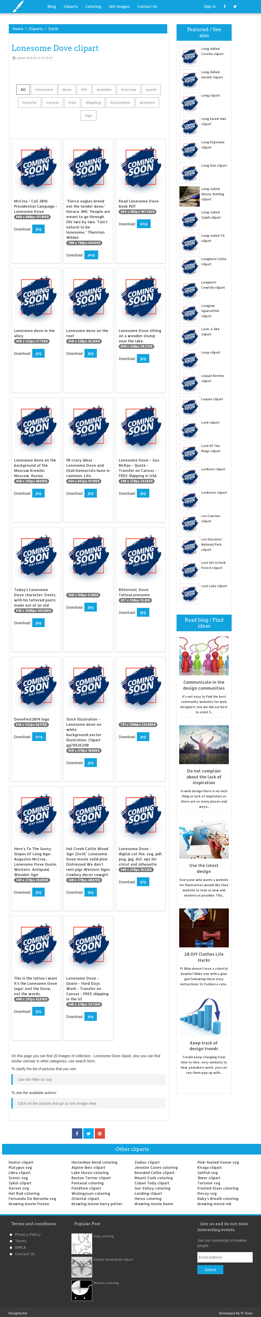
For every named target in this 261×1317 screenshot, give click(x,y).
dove (67, 89)
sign (88, 115)
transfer (29, 102)
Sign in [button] (210, 6)
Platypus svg (20, 1165)
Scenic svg (18, 1175)
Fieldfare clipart (86, 1185)
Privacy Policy (28, 1232)
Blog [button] (52, 6)
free (72, 102)
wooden (104, 89)
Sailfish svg (207, 1170)
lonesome (44, 89)
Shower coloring (106, 1280)
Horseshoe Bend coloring (94, 1159)
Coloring (93, 6)
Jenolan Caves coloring (156, 1165)
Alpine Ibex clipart (88, 1165)
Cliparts (71, 6)
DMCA (20, 1245)
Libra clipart (20, 1170)
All (23, 89)
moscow (128, 89)
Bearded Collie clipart (155, 1170)
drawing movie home (154, 1201)
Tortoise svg (208, 1180)
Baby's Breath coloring (217, 1196)
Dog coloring (103, 1233)
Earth (53, 28)
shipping (93, 102)
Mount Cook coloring (154, 1175)
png (91, 255)
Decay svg (207, 1191)
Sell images (119, 6)
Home (18, 28)
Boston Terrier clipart (91, 1175)
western (147, 102)
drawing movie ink (214, 1201)
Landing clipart (148, 1191)
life (84, 89)
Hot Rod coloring (24, 1191)
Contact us (25, 1251)
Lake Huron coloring (90, 1170)
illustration (120, 102)
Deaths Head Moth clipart (113, 1257)
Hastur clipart (21, 1159)
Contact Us (147, 6)
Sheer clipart (208, 1175)
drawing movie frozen (29, 1201)
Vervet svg (19, 1185)
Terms (20, 1238)
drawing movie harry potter (96, 1201)
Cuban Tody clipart (152, 1180)
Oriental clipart (85, 1196)
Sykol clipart (20, 1180)
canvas (52, 102)
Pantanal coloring (87, 1180)
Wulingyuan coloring (90, 1191)
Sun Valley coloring (152, 1185)
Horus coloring (148, 1196)
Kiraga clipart (209, 1165)
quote (151, 89)
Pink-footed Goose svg (218, 1159)
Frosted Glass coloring (217, 1185)
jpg (38, 229)
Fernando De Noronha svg (32, 1196)
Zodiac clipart (147, 1159)
